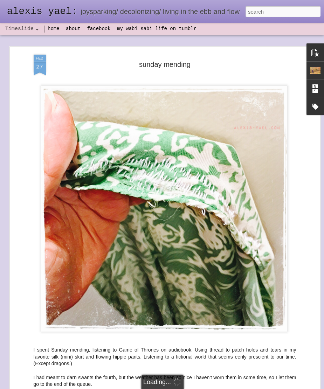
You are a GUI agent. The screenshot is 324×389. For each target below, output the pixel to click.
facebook (98, 29)
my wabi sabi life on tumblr (157, 29)
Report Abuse (204, 385)
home (54, 29)
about (73, 29)
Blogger (184, 385)
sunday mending (165, 55)
